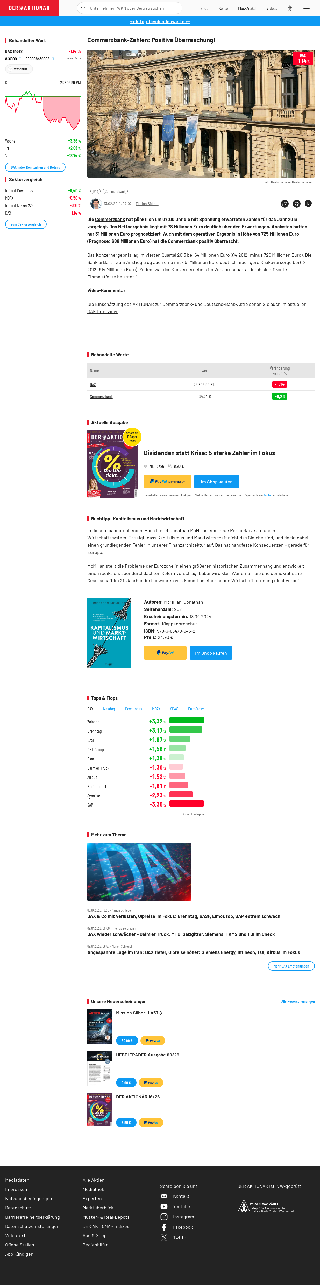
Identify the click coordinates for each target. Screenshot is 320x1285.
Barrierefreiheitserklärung (32, 1217)
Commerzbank (115, 191)
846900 (13, 58)
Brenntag (94, 731)
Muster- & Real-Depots (106, 1217)
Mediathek (93, 1189)
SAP (90, 805)
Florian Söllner (147, 203)
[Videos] (271, 8)
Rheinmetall (96, 786)
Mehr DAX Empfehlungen (291, 965)
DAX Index (14, 51)
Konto (267, 495)
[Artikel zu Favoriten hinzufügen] (308, 203)
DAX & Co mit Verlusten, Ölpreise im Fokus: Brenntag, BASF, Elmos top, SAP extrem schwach (183, 916)
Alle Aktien (94, 1180)
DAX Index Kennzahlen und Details (35, 167)
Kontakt (174, 1196)
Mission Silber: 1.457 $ (139, 1012)
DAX (95, 191)
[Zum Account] (223, 8)
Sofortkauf (167, 481)
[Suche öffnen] (83, 8)
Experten (92, 1198)
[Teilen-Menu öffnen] (285, 204)
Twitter (174, 1237)
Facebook (176, 1227)
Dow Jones (133, 708)
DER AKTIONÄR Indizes (106, 1226)
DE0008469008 (39, 58)
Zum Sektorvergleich (26, 224)
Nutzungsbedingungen (28, 1198)
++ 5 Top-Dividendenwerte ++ (160, 21)
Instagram (177, 1216)
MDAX (156, 708)
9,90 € (126, 1082)
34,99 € (127, 1040)
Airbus (92, 777)
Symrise (93, 796)
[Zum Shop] (204, 8)
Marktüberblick (98, 1207)
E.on (90, 758)
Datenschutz (18, 1207)
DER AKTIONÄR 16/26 (138, 1096)
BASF (91, 740)
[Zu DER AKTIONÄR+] (247, 8)
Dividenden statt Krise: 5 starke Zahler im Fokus (209, 452)
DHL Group (95, 749)
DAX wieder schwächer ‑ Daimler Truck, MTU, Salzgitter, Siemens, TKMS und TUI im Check (181, 934)
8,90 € (126, 1122)
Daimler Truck (98, 768)
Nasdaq (109, 708)
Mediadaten (17, 1180)
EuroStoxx (196, 708)
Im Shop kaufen (217, 481)
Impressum (17, 1189)
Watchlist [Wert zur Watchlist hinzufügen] (20, 68)
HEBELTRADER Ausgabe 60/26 (147, 1054)
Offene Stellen (19, 1244)
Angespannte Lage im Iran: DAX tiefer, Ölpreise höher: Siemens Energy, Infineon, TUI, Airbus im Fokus (193, 952)
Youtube (175, 1206)
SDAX (174, 708)
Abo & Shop (94, 1235)
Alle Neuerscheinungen (298, 1001)
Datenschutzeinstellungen (32, 1226)
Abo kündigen (19, 1254)
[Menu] (306, 8)
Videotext (15, 1235)
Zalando (93, 721)
